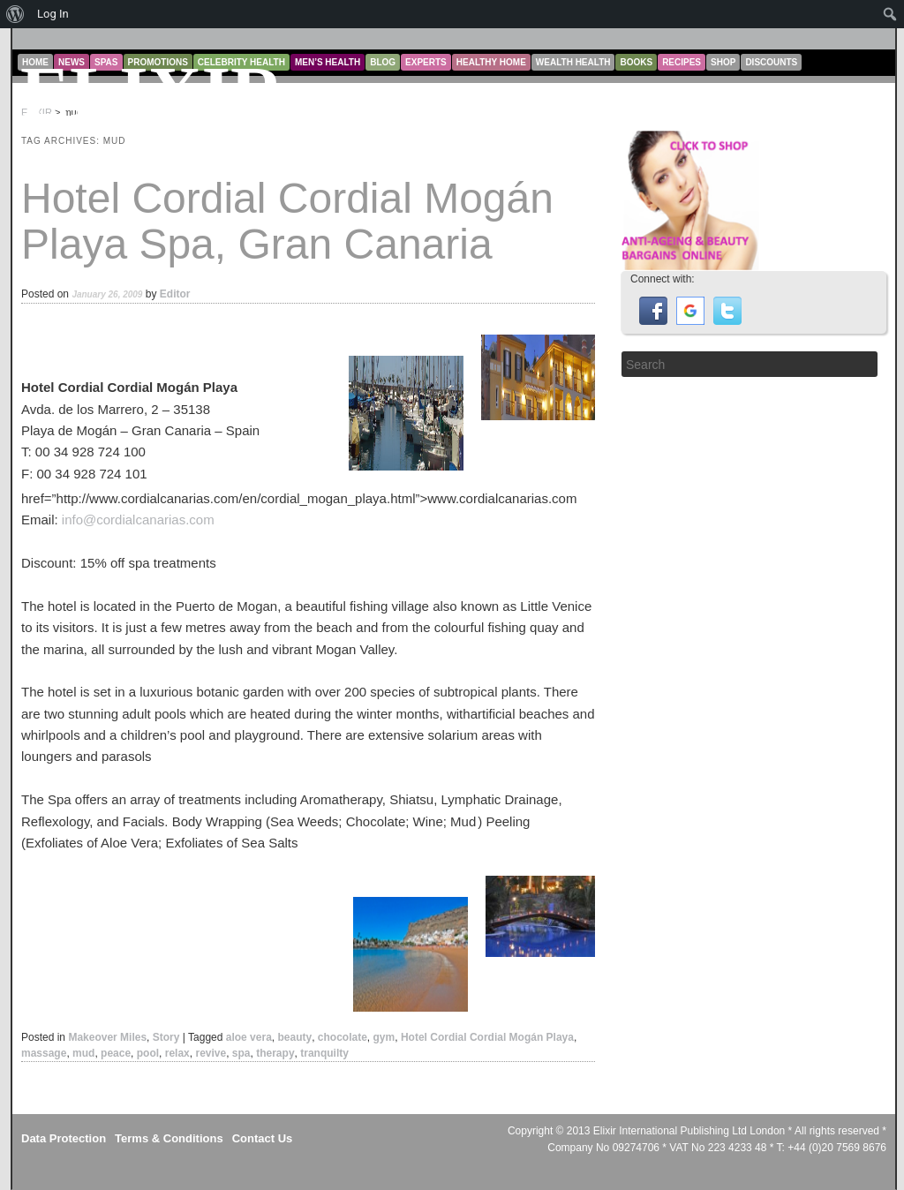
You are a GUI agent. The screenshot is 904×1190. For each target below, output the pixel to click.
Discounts (771, 62)
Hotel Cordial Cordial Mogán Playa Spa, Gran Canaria (287, 221)
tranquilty (324, 1053)
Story (166, 1037)
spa (241, 1053)
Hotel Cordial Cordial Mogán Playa (487, 1037)
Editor (175, 294)
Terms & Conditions (169, 1138)
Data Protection (63, 1138)
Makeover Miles (107, 1037)
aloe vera (249, 1037)
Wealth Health (573, 62)
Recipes (681, 62)
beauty (294, 1037)
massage (43, 1053)
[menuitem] (15, 14)
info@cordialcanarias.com (138, 519)
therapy (275, 1053)
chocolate (342, 1037)
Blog (383, 62)
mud (83, 1053)
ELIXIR (152, 93)
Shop (723, 62)
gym (384, 1037)
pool (148, 1053)
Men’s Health (327, 62)
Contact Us (262, 1138)
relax (177, 1053)
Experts (426, 62)
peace (116, 1053)
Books (636, 62)
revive (210, 1053)
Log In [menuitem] (53, 13)
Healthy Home (491, 62)
